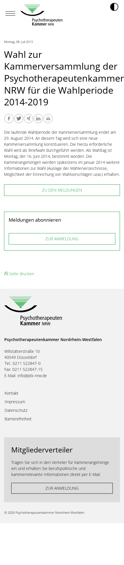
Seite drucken (19, 274)
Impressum (15, 401)
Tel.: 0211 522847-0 (23, 363)
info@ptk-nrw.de (32, 375)
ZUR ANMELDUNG (62, 238)
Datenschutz (16, 410)
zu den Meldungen (62, 190)
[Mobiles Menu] (10, 14)
